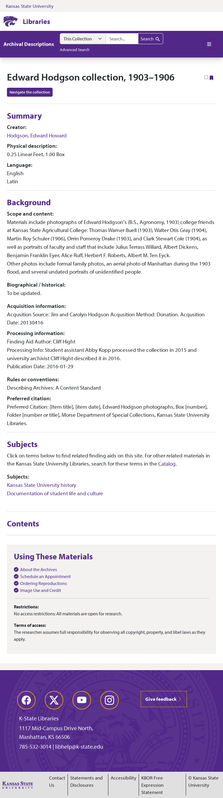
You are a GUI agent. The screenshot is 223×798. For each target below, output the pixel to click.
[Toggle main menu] (209, 44)
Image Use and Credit (40, 590)
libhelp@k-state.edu (79, 746)
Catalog (167, 463)
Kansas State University (29, 6)
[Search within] (83, 38)
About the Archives (38, 569)
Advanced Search (75, 49)
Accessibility (123, 778)
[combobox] (122, 38)
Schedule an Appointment (45, 576)
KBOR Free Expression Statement (152, 785)
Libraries (36, 21)
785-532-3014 (35, 746)
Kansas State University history (41, 484)
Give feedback (163, 699)
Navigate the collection (30, 92)
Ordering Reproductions (43, 583)
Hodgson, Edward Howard (37, 135)
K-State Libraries (39, 718)
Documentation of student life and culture (55, 493)
